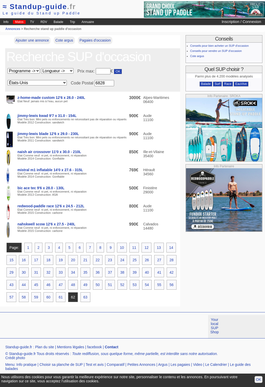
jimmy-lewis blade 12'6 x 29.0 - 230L (48, 134)
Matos (19, 22)
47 (61, 285)
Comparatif (115, 364)
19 (61, 260)
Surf (217, 84)
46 (48, 285)
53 (134, 285)
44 (24, 285)
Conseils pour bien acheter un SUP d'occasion (219, 45)
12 (146, 248)
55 (159, 285)
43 (11, 285)
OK (258, 379)
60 (48, 297)
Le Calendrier (216, 364)
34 (73, 272)
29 (11, 272)
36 (98, 272)
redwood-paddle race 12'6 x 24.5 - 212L (50, 206)
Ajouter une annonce (32, 40)
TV (32, 22)
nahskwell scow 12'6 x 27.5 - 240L (46, 224)
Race (227, 84)
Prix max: (86, 71)
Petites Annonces (141, 364)
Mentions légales (70, 347)
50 (98, 285)
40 (147, 272)
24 (122, 260)
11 (134, 248)
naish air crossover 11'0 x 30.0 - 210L (49, 152)
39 (134, 272)
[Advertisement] (94, 326)
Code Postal (82, 83)
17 (36, 260)
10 (122, 248)
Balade (58, 22)
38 (122, 272)
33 (61, 272)
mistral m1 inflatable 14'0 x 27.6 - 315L (50, 170)
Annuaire (88, 22)
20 (73, 260)
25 (134, 260)
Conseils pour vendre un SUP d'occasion (216, 50)
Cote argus (64, 40)
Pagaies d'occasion (95, 40)
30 (24, 272)
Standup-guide (39, 7)
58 (24, 297)
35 (85, 272)
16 (24, 260)
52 (122, 285)
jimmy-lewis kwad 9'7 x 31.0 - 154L (46, 116)
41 (159, 272)
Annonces (12, 29)
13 (159, 248)
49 (85, 285)
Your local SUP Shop (214, 326)
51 (110, 285)
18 (48, 260)
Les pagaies (180, 364)
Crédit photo (15, 358)
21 (85, 260)
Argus (163, 364)
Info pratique (26, 364)
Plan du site (44, 347)
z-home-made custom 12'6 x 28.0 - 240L (51, 98)
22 (98, 260)
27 (159, 260)
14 (171, 248)
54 (147, 285)
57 (11, 297)
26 (147, 260)
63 (85, 297)
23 (110, 260)
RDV (44, 22)
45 (36, 285)
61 (61, 297)
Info (6, 22)
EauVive (241, 84)
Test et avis (95, 364)
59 (36, 297)
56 (172, 285)
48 (73, 285)
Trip (72, 22)
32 (48, 272)
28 (172, 260)
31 (36, 272)
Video (197, 364)
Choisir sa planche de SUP (61, 364)
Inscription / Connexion (241, 21)
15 (11, 260)
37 (110, 272)
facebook (94, 347)
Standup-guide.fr (18, 347)
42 (172, 272)
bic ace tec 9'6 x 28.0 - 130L (40, 188)
